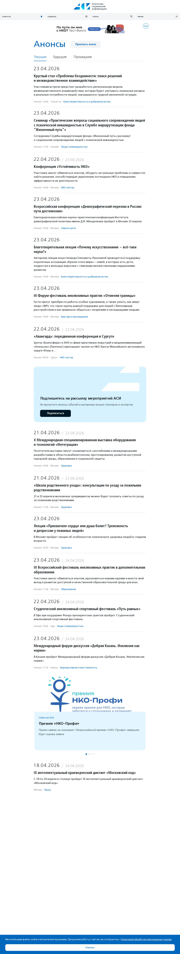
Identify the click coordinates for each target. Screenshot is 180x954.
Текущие (40, 57)
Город (47, 789)
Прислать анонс (85, 44)
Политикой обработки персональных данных (146, 939)
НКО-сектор (67, 187)
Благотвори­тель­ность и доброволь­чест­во (87, 101)
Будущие (60, 57)
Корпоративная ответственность (78, 667)
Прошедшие (83, 57)
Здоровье (66, 465)
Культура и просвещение (74, 316)
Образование (68, 589)
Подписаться (55, 413)
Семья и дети (68, 228)
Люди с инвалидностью (74, 146)
